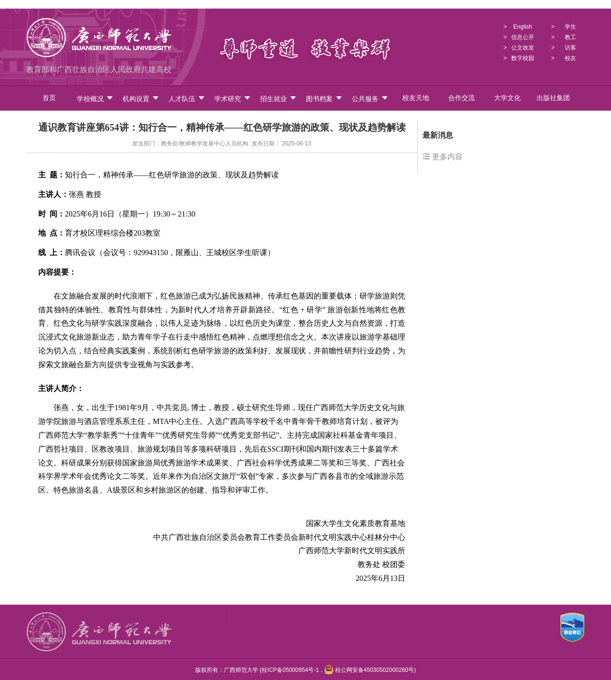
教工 (570, 37)
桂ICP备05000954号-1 (290, 670)
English (522, 26)
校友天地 (415, 98)
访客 (570, 47)
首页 (49, 98)
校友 (570, 58)
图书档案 (324, 98)
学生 (570, 26)
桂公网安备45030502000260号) (370, 670)
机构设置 (141, 98)
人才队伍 (187, 98)
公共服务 (370, 98)
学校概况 (95, 98)
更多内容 (442, 157)
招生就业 (278, 98)
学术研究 (232, 98)
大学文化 (507, 98)
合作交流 (461, 98)
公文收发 (522, 47)
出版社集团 (553, 98)
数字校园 (522, 58)
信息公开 (522, 37)
